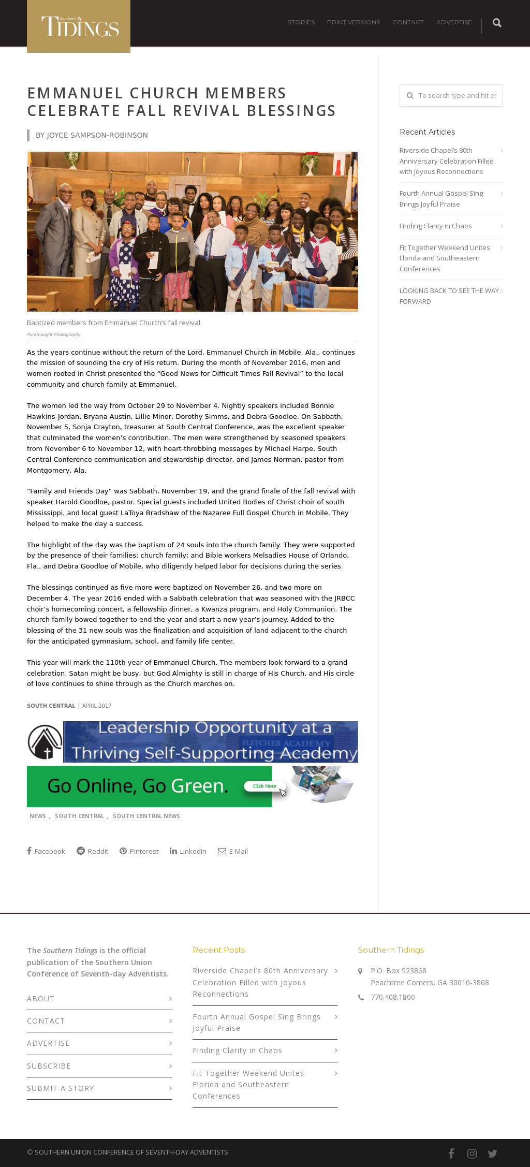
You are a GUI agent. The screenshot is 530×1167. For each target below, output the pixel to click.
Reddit (92, 851)
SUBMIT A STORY (60, 1088)
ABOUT (41, 998)
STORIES (301, 22)
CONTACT (408, 22)
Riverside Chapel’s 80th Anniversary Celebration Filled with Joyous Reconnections (447, 161)
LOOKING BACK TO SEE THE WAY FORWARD (449, 296)
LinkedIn (188, 851)
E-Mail (233, 851)
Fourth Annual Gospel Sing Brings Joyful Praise (441, 198)
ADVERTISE (454, 22)
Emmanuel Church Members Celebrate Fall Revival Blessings (182, 101)
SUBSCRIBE (49, 1066)
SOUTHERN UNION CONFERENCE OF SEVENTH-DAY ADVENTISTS (131, 1152)
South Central (79, 816)
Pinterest (139, 851)
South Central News (146, 816)
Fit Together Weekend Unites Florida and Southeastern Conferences (445, 258)
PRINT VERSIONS (353, 22)
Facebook (46, 851)
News (38, 816)
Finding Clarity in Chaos (436, 225)
